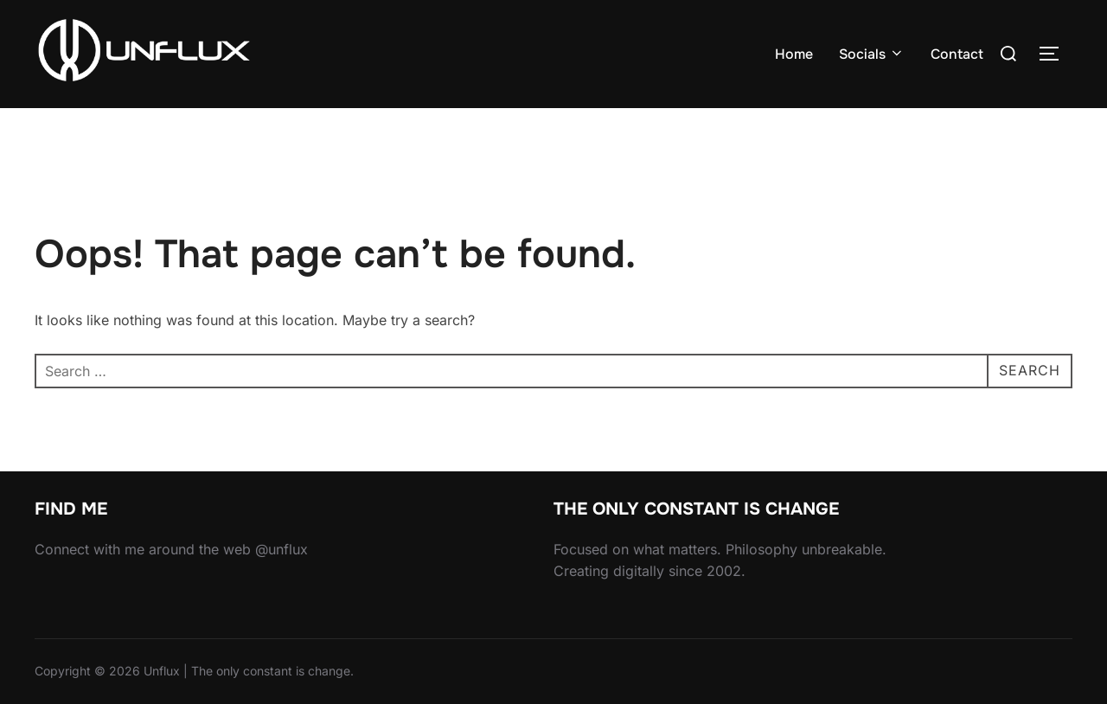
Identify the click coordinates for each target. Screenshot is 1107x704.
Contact (957, 54)
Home (794, 54)
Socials (872, 54)
